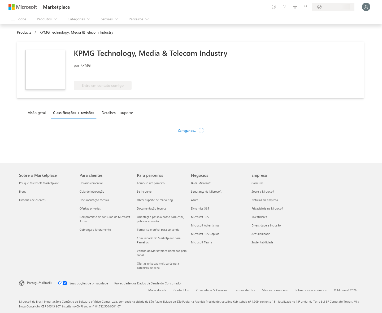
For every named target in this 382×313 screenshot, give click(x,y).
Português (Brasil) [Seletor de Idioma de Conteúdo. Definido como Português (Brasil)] (39, 282)
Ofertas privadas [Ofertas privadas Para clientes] (90, 208)
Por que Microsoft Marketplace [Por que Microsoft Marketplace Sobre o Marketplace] (39, 183)
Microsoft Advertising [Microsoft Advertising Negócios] (205, 225)
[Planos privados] (305, 7)
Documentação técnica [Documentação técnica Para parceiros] (151, 208)
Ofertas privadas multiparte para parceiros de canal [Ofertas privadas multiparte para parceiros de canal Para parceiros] (158, 265)
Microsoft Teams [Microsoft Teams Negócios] (201, 242)
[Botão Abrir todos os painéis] (18, 19)
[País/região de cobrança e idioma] (333, 7)
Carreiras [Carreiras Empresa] (257, 183)
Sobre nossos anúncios (311, 290)
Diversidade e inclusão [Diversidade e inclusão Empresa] (266, 225)
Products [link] (24, 32)
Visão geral (37, 112)
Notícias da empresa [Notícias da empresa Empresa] (264, 200)
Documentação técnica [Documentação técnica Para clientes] (94, 200)
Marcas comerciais (275, 290)
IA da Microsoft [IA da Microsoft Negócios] (201, 183)
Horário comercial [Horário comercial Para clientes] (91, 183)
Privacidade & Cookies (211, 290)
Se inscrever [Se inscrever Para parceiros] (145, 191)
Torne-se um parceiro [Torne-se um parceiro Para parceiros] (150, 183)
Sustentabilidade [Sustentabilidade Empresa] (262, 242)
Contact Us (181, 290)
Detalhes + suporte (117, 112)
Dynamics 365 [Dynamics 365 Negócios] (200, 208)
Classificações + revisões (73, 112)
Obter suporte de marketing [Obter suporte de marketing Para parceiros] (155, 200)
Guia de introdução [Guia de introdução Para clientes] (92, 191)
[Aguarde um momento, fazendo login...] (366, 7)
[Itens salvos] (295, 7)
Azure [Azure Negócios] (194, 200)
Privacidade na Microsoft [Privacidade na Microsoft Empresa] (267, 208)
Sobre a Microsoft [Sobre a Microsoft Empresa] (262, 191)
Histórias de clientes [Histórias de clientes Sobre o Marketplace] (32, 200)
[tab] (38, 112)
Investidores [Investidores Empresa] (259, 217)
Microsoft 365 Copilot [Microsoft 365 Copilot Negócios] (205, 234)
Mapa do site (157, 290)
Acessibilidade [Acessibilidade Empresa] (260, 234)
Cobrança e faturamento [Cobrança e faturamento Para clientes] (95, 230)
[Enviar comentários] (274, 7)
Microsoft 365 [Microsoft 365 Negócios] (200, 217)
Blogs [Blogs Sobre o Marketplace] (22, 191)
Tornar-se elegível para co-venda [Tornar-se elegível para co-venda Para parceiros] (158, 230)
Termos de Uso (244, 290)
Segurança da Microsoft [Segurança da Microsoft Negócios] (206, 191)
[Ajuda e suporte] (284, 7)
